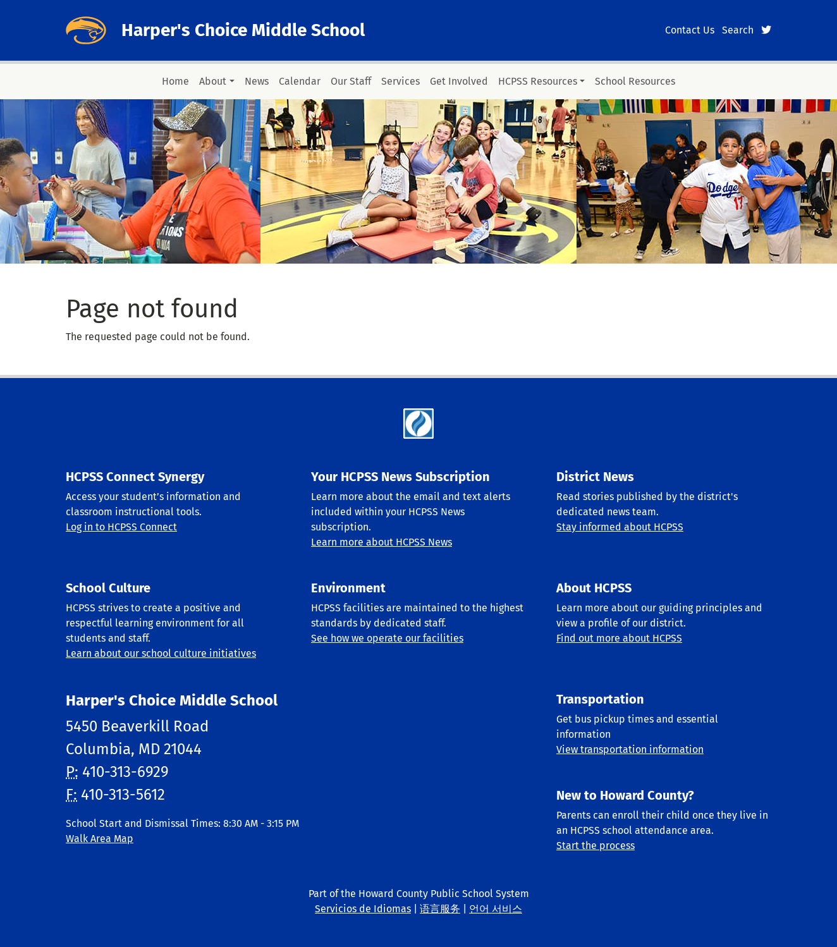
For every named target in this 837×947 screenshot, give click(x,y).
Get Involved (459, 81)
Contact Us (689, 30)
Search (738, 30)
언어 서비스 (495, 909)
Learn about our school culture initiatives (161, 653)
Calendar (300, 81)
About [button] (212, 81)
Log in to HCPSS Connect (121, 527)
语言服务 (440, 909)
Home (175, 81)
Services (400, 81)
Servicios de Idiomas (363, 909)
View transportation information (630, 749)
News (257, 81)
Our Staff (351, 81)
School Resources (635, 81)
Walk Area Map (99, 839)
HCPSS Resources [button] (537, 81)
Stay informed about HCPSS (619, 527)
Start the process (595, 846)
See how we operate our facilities (387, 638)
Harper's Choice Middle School (243, 30)
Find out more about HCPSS (619, 638)
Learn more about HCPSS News (381, 542)
